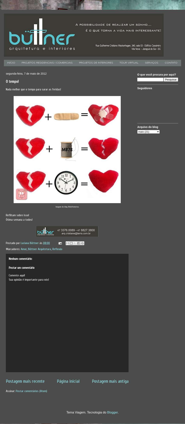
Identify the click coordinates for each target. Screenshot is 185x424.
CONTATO (171, 63)
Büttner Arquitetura (39, 249)
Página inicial (68, 381)
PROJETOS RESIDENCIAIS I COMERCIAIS (47, 63)
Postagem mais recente (25, 381)
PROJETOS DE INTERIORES (96, 63)
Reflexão (57, 249)
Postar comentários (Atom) (31, 391)
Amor (24, 249)
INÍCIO (11, 63)
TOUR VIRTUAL (129, 63)
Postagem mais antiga (110, 381)
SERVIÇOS (151, 63)
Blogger (112, 412)
